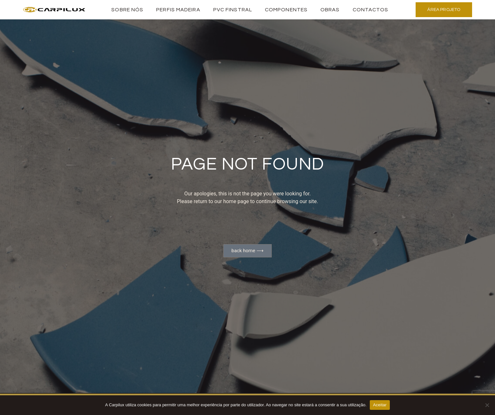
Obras (330, 9)
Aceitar (380, 404)
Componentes (286, 9)
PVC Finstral (232, 9)
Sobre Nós (127, 9)
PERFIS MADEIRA (178, 9)
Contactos (371, 9)
